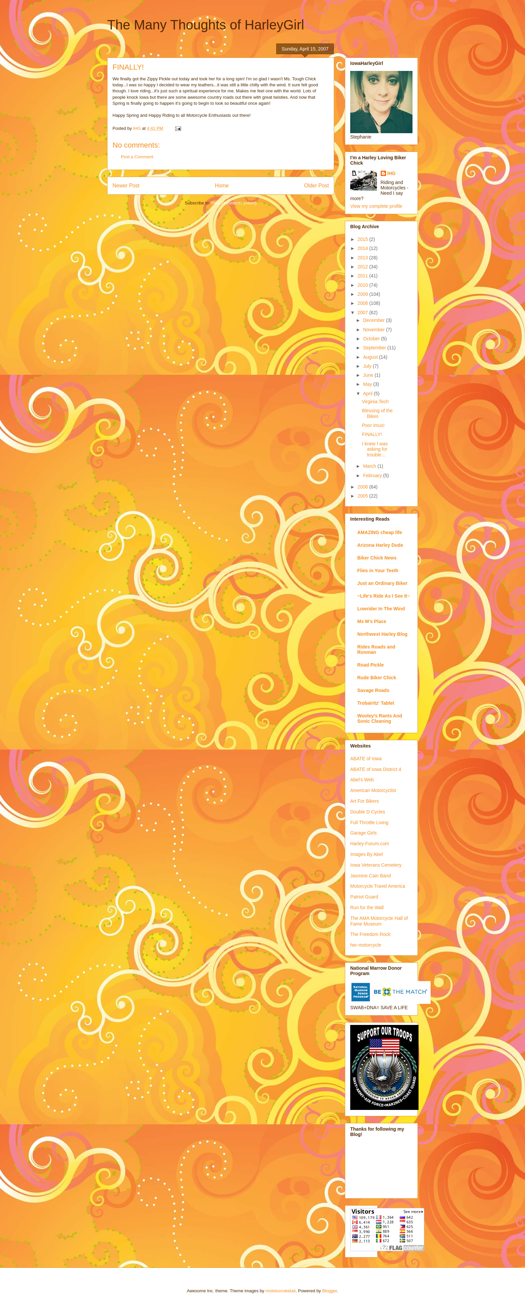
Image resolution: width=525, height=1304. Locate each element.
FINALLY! (372, 434)
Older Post (316, 185)
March (370, 466)
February (373, 475)
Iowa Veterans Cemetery (375, 865)
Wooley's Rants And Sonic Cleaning (379, 718)
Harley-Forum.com (369, 843)
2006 (363, 487)
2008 (363, 303)
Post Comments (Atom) (233, 202)
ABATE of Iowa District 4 (375, 769)
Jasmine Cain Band (370, 875)
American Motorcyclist (373, 790)
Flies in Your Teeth (377, 570)
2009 (363, 294)
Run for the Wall (367, 907)
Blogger (329, 1290)
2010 (363, 285)
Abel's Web (362, 779)
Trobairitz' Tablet (375, 703)
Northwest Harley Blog (382, 634)
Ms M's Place (371, 621)
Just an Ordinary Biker (382, 583)
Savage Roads (373, 690)
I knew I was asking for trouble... (375, 449)
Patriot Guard (364, 896)
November (374, 329)
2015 (363, 239)
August (371, 357)
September (375, 347)
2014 (363, 248)
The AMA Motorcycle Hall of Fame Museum (379, 921)
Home (222, 185)
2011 (363, 275)
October (372, 338)
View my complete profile (376, 206)
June (368, 375)
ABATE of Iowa (366, 758)
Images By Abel (366, 854)
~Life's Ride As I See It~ (383, 596)
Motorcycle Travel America (377, 886)
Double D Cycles (367, 811)
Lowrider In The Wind (381, 608)
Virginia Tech (375, 401)
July (368, 366)
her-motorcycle (365, 945)
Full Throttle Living (369, 822)
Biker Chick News (377, 557)
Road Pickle (370, 665)
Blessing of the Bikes (377, 413)
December (374, 320)
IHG (391, 173)
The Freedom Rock (370, 934)
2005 (363, 496)
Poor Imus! (373, 425)
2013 (363, 257)
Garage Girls (363, 833)
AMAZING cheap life (379, 532)
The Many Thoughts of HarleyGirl (205, 24)
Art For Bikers (364, 801)
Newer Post (126, 185)
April (368, 393)
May (368, 384)
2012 (363, 266)
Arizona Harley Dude (380, 545)
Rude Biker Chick (376, 677)
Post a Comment (137, 156)
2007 (363, 312)
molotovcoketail (281, 1290)
